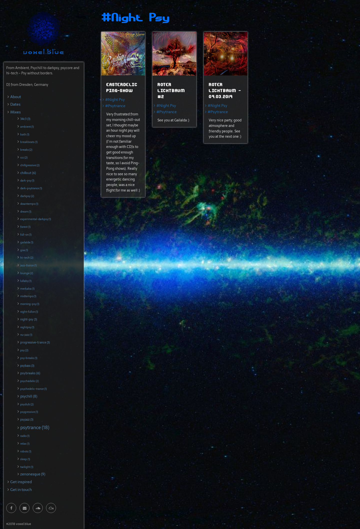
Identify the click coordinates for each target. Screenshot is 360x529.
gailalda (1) (26, 242)
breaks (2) (26, 149)
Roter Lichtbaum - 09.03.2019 (225, 91)
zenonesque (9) (32, 474)
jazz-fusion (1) (28, 265)
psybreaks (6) (30, 373)
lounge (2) (26, 273)
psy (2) (24, 350)
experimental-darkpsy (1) (35, 219)
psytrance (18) (34, 427)
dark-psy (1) (27, 180)
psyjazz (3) (26, 419)
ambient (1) (27, 126)
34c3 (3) (25, 119)
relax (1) (25, 443)
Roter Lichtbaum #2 (171, 91)
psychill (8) (28, 396)
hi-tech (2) (26, 257)
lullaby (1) (26, 281)
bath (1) (24, 134)
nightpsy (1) (27, 327)
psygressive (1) (29, 412)
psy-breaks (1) (28, 358)
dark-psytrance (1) (31, 188)
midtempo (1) (28, 296)
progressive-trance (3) (35, 342)
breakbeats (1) (29, 142)
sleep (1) (25, 459)
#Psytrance (115, 105)
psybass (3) (27, 366)
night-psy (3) (28, 319)
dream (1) (25, 211)
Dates (15, 104)
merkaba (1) (27, 288)
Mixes (15, 112)
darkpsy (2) (27, 196)
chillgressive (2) (30, 165)
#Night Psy (115, 99)
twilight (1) (26, 467)
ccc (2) (24, 157)
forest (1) (25, 227)
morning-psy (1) (29, 304)
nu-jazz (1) (26, 334)
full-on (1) (26, 234)
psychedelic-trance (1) (33, 389)
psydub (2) (27, 404)
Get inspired (21, 481)
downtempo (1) (29, 204)
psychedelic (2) (29, 381)
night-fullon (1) (29, 311)
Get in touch (21, 489)
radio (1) (25, 436)
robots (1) (25, 451)
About (15, 96)
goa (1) (24, 250)
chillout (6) (28, 173)
